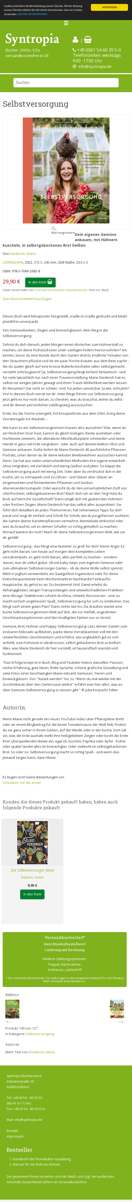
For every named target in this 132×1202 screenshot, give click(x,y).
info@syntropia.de (95, 66)
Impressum (15, 1136)
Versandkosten (102, 1176)
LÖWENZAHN (13, 262)
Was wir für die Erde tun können (36, 1164)
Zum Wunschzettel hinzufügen (27, 298)
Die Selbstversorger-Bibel (32, 870)
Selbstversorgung (39, 1033)
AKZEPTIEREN (109, 7)
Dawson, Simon (32, 877)
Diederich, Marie (23, 253)
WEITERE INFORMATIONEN (32, 14)
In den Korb (40, 282)
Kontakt (12, 1131)
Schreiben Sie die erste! (22, 782)
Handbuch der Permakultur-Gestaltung (42, 1159)
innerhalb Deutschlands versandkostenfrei (60, 290)
